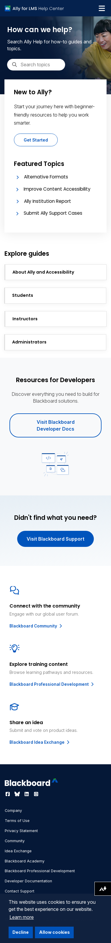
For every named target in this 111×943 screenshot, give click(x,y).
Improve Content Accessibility (57, 189)
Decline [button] (20, 932)
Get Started (36, 139)
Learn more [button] (21, 917)
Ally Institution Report (47, 201)
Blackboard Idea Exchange (39, 742)
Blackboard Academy (24, 861)
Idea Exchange (18, 851)
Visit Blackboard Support (55, 539)
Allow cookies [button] (54, 932)
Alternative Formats (46, 177)
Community (15, 841)
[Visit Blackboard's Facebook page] (8, 794)
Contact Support (19, 891)
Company (13, 810)
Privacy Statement (21, 831)
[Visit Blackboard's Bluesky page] (17, 794)
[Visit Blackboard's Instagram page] (36, 794)
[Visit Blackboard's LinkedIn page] (27, 794)
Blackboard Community (36, 626)
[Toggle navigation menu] (102, 8)
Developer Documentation (28, 881)
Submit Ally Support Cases (53, 213)
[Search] (36, 64)
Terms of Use (17, 820)
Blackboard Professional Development (52, 684)
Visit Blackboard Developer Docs (56, 425)
